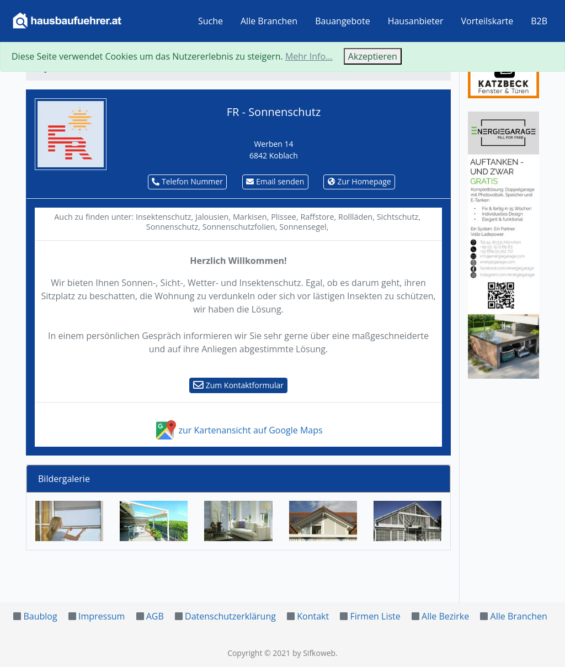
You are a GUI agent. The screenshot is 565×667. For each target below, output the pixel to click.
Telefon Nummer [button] (187, 181)
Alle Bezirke (445, 616)
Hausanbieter (416, 21)
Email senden (275, 181)
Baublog (40, 616)
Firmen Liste (375, 616)
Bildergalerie (64, 479)
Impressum (101, 616)
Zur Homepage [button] (359, 181)
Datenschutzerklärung (230, 616)
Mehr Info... (309, 56)
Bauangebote (342, 21)
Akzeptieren (372, 56)
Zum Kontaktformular (238, 385)
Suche (210, 21)
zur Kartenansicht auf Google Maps (238, 430)
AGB (155, 616)
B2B (539, 21)
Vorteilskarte (487, 21)
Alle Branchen (269, 21)
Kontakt (313, 616)
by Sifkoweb (313, 653)
